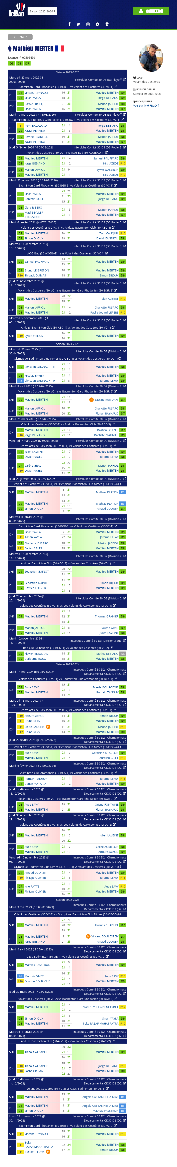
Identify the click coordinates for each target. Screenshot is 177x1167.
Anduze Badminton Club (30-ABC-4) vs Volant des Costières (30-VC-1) (67, 327)
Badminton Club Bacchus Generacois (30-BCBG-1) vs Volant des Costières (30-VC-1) (67, 120)
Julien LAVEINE (34, 452)
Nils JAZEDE (110, 163)
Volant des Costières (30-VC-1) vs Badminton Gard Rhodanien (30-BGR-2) (67, 391)
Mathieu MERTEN (106, 93)
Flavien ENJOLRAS (36, 654)
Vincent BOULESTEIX (104, 936)
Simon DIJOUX (34, 238)
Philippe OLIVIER (35, 878)
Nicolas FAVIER (34, 375)
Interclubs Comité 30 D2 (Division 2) (101, 351)
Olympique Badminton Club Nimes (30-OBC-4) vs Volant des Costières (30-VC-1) (67, 358)
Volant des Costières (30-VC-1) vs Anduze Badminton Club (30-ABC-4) (67, 227)
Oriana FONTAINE (106, 804)
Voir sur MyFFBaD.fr (146, 105)
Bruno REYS (32, 721)
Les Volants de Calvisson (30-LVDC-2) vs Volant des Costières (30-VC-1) (68, 710)
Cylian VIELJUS (34, 336)
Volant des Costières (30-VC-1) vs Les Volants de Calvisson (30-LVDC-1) (68, 605)
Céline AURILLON (107, 847)
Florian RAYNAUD (106, 413)
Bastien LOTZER (107, 430)
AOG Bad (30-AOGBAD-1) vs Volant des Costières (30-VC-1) (67, 253)
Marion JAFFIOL (108, 104)
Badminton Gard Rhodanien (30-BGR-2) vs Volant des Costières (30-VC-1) (67, 526)
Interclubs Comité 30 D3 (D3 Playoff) (100, 80)
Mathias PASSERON (37, 965)
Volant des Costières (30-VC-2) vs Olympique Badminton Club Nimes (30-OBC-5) (67, 914)
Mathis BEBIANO (107, 654)
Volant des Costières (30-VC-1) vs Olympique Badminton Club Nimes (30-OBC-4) (67, 484)
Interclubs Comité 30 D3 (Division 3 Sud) (98, 641)
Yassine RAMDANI (106, 399)
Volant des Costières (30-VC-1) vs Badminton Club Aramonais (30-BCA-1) (68, 679)
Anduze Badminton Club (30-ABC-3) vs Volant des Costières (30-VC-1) (67, 563)
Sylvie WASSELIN (107, 169)
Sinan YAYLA (33, 98)
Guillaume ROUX (35, 659)
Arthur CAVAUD (35, 716)
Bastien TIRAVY (35, 1152)
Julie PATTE (32, 886)
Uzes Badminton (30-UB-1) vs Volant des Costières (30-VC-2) (68, 956)
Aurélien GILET (108, 758)
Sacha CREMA (34, 1071)
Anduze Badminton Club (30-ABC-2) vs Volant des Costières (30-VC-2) (67, 1041)
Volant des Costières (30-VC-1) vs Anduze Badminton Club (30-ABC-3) (67, 424)
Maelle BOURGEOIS (105, 687)
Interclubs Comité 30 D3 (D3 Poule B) (100, 147)
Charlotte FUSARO (106, 307)
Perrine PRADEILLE (37, 137)
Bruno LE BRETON (37, 270)
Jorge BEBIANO (108, 98)
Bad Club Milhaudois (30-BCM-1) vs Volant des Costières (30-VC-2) (67, 648)
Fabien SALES (33, 548)
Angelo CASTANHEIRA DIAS (100, 1097)
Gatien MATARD (35, 784)
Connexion (151, 11)
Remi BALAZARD (36, 125)
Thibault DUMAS (35, 275)
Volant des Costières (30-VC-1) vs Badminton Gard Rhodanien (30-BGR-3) (67, 290)
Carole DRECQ (34, 104)
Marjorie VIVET (34, 976)
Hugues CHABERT (106, 925)
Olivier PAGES (33, 457)
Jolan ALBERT (109, 299)
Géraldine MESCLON (105, 753)
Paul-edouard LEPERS (104, 312)
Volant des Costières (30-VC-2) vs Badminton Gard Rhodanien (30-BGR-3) (67, 999)
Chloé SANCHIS (35, 727)
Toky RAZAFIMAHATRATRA (100, 1023)
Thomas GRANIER (106, 616)
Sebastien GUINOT (37, 571)
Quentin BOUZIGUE (37, 981)
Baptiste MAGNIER (106, 435)
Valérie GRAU (33, 465)
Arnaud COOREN (107, 508)
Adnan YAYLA (33, 537)
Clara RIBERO (33, 207)
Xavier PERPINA (35, 130)
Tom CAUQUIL (108, 233)
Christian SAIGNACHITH (40, 367)
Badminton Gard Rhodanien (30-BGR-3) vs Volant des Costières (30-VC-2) (67, 1126)
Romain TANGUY (107, 692)
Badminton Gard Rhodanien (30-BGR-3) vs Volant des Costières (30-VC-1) (67, 87)
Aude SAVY (32, 687)
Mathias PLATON (107, 492)
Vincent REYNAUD (36, 93)
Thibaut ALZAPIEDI (37, 1052)
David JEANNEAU (107, 238)
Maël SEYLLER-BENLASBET (100, 1007)
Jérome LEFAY (109, 380)
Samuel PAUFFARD (105, 158)
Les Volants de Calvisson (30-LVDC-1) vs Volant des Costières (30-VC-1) (68, 446)
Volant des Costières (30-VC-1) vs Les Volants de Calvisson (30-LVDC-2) (68, 824)
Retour (22, 37)
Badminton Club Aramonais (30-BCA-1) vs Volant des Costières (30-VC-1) (68, 773)
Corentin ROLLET (36, 199)
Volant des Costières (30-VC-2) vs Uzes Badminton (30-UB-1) (68, 1088)
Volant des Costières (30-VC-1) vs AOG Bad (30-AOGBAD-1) (67, 152)
